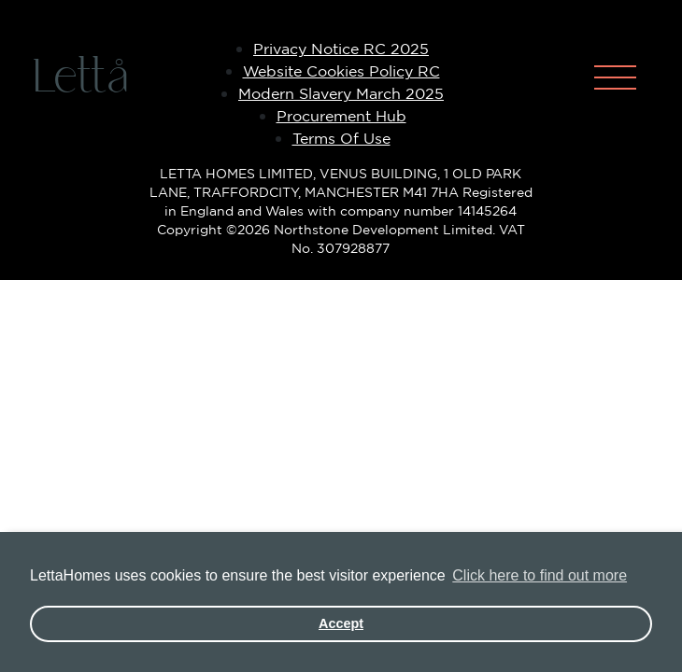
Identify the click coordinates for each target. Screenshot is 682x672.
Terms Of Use (341, 138)
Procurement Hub (341, 115)
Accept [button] (341, 623)
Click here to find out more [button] (539, 575)
